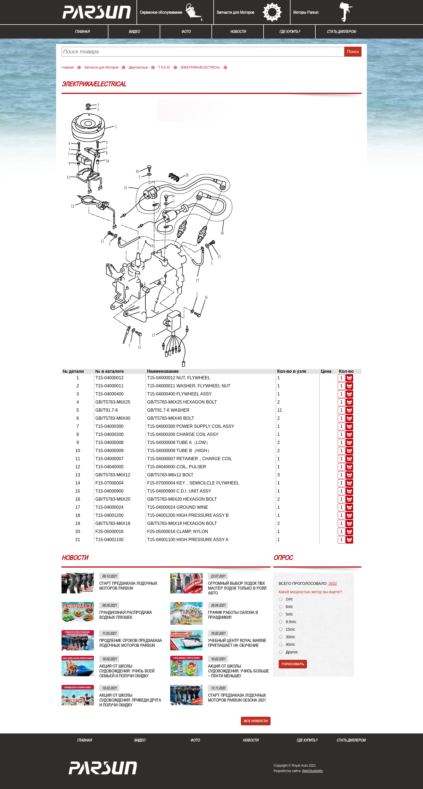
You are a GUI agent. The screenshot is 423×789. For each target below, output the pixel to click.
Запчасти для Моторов (235, 12)
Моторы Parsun (305, 12)
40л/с (290, 645)
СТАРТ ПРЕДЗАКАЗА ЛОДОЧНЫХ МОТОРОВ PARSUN (128, 585)
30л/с (290, 637)
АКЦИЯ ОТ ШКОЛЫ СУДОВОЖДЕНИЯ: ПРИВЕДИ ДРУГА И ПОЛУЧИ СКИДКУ (130, 700)
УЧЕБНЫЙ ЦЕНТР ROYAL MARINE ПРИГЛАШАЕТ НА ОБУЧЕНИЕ (237, 643)
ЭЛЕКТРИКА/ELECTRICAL (200, 67)
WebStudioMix (312, 771)
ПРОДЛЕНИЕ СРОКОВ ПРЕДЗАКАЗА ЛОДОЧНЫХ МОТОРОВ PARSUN (130, 643)
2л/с (289, 599)
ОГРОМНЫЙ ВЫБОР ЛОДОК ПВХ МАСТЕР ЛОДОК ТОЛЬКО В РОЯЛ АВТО (237, 588)
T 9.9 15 (164, 67)
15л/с (290, 629)
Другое (292, 652)
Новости (237, 31)
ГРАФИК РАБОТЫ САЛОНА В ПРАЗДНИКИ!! (233, 615)
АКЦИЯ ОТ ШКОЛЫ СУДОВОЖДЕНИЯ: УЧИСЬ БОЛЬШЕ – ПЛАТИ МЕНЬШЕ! (238, 671)
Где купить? (289, 31)
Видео (134, 31)
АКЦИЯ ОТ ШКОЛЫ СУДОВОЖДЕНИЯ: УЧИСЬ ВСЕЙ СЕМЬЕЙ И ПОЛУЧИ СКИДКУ (126, 671)
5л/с (289, 614)
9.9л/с (291, 622)
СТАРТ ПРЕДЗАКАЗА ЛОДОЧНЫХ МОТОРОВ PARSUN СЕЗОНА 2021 (237, 697)
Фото (185, 31)
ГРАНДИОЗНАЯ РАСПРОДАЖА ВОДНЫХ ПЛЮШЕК (125, 615)
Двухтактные (138, 67)
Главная (82, 31)
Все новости (256, 721)
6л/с (289, 607)
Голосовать (293, 664)
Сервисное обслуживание (161, 12)
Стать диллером (341, 31)
